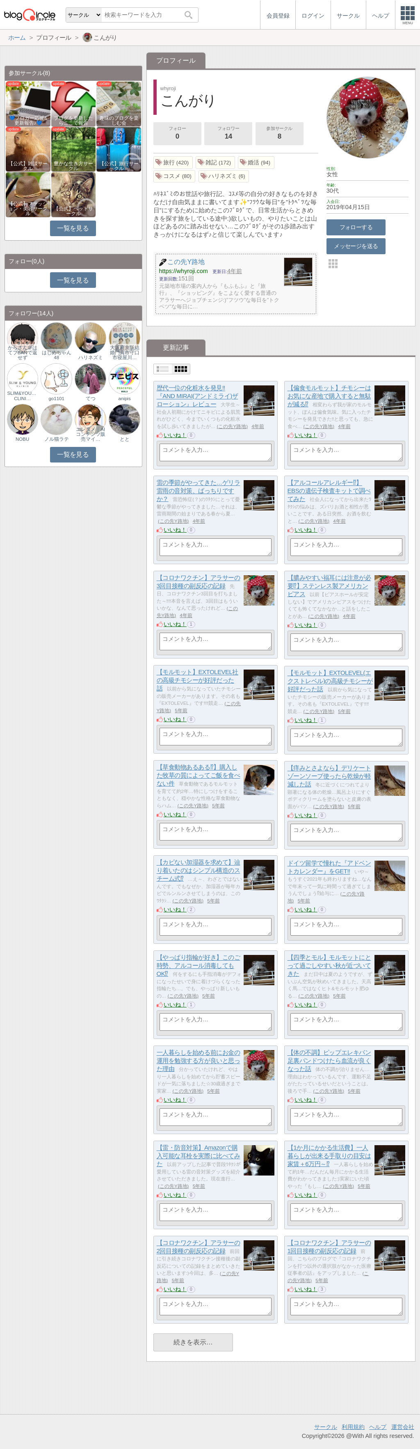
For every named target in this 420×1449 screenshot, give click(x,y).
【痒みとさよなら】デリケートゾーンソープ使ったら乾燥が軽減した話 (329, 776)
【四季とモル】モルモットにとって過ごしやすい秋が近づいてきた (329, 965)
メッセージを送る (356, 246)
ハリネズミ (90, 357)
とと (125, 439)
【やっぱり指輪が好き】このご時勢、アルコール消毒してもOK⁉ (198, 965)
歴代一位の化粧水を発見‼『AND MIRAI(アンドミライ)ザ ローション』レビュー (197, 396)
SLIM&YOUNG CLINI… (22, 396)
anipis (125, 398)
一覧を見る (73, 228)
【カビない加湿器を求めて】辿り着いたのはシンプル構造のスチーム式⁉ (198, 870)
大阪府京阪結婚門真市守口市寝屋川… (124, 352)
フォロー (177, 133)
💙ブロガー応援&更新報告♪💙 (28, 120)
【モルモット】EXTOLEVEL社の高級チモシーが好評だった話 (197, 680)
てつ (91, 398)
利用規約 (353, 1427)
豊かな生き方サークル (73, 166)
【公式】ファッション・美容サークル (28, 208)
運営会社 (402, 1427)
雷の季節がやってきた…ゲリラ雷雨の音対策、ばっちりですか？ (198, 490)
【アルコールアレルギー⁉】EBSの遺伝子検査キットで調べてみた (329, 490)
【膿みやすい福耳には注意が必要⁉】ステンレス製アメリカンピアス (329, 585)
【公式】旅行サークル (119, 166)
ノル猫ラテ (56, 439)
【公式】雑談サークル (28, 166)
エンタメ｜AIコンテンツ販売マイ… (90, 434)
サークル (325, 1427)
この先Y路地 (232, 426)
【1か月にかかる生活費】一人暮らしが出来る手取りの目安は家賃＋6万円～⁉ (329, 1155)
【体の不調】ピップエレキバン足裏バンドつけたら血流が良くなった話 (329, 1060)
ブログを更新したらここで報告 (73, 120)
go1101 (56, 398)
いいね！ (175, 435)
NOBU (22, 439)
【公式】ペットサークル (73, 211)
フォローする (356, 227)
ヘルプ (377, 1427)
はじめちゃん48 (56, 355)
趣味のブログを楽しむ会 (119, 120)
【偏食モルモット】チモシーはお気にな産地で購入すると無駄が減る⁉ (329, 396)
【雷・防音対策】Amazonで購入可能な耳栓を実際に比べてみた (198, 1155)
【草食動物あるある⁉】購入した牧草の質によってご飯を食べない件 (198, 775)
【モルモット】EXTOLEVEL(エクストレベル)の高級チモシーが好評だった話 (330, 681)
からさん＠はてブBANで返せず (22, 352)
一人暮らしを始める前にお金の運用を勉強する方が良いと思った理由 (198, 1060)
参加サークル (279, 133)
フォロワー (228, 133)
